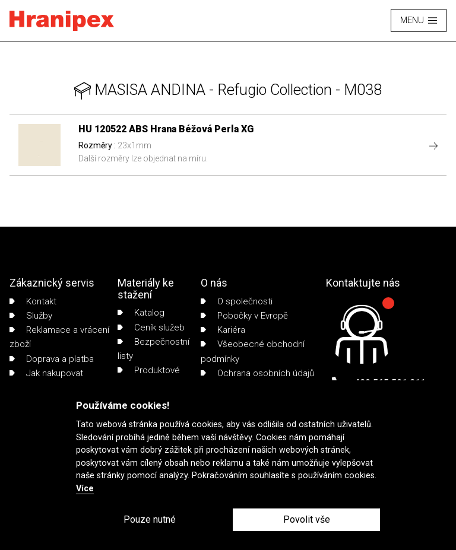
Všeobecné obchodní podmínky (253, 351)
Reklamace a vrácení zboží (59, 337)
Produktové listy (149, 377)
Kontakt (33, 301)
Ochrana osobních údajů (257, 373)
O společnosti (237, 301)
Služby (31, 315)
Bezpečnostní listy (153, 348)
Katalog (141, 312)
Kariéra (223, 330)
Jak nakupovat (46, 373)
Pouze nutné (150, 519)
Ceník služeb (151, 327)
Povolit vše (306, 519)
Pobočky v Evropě (244, 315)
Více (85, 489)
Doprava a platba (52, 359)
